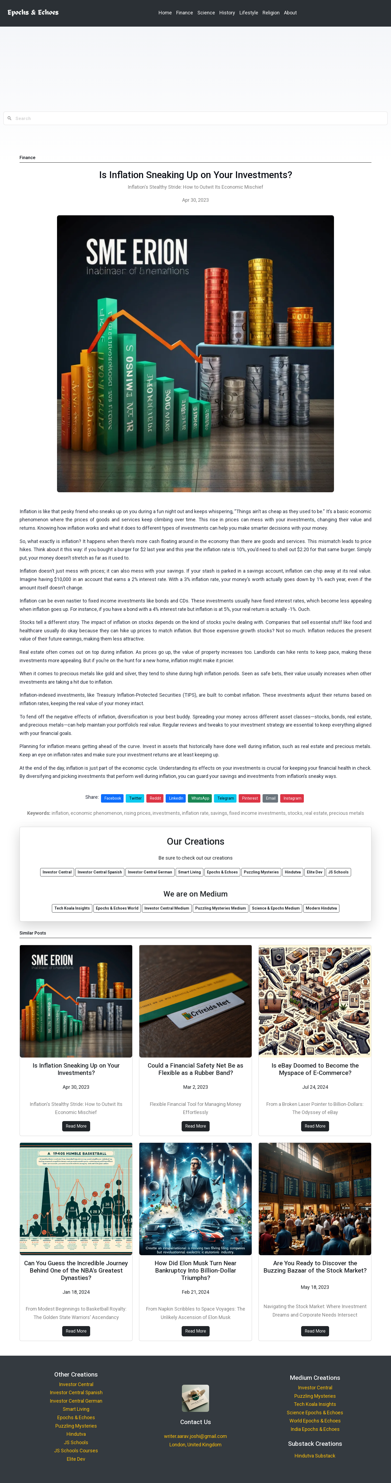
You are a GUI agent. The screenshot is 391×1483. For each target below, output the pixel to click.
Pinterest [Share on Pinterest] (250, 798)
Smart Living (76, 1409)
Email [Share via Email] (271, 798)
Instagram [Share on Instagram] (292, 798)
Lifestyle (248, 12)
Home (165, 12)
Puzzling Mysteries (76, 1426)
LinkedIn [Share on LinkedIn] (176, 798)
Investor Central (76, 1384)
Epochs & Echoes (76, 1417)
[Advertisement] (195, 69)
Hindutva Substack (315, 1456)
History (227, 12)
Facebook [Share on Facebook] (113, 798)
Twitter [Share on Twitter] (135, 798)
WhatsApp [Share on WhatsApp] (200, 798)
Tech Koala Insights (315, 1404)
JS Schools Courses (76, 1450)
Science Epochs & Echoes (315, 1412)
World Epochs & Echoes (315, 1421)
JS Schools (76, 1442)
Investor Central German (76, 1401)
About (290, 12)
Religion (271, 12)
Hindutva (76, 1434)
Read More (76, 1126)
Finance (184, 12)
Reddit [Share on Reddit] (155, 798)
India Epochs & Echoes (315, 1429)
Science (206, 12)
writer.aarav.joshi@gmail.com (195, 1436)
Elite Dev (76, 1459)
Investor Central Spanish (76, 1392)
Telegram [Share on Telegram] (225, 798)
